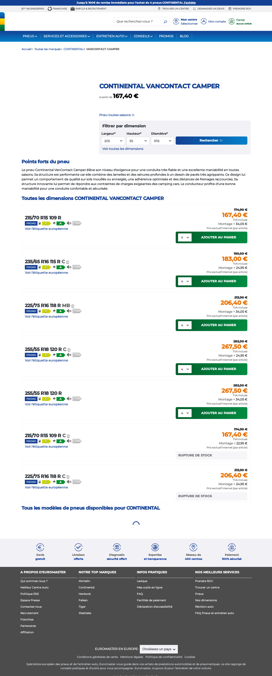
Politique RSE (29, 603)
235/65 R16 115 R (45, 271)
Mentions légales (131, 666)
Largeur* (108, 143)
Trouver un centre (173, 8)
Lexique (142, 590)
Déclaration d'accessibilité (154, 616)
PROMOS (166, 36)
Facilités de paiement (151, 610)
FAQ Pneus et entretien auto (214, 622)
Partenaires (28, 635)
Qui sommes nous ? (34, 590)
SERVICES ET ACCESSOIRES (65, 36)
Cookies (189, 666)
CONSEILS (141, 36)
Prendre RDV (239, 8)
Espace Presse (30, 610)
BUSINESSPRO (32, 8)
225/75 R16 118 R (48, 315)
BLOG (184, 36)
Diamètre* (159, 143)
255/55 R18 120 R (46, 359)
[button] (44, 232)
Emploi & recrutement (88, 8)
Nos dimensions (206, 610)
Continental (87, 597)
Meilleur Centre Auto (34, 597)
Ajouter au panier (218, 247)
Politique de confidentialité (163, 666)
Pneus (199, 603)
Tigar (82, 616)
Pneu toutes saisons (117, 124)
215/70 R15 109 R (43, 227)
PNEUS (28, 36)
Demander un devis (208, 8)
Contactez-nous (31, 616)
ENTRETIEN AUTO (110, 36)
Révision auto (204, 616)
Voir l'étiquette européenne (46, 238)
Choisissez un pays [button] (157, 658)
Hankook (85, 603)
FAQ (140, 603)
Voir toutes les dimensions (122, 158)
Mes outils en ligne (149, 597)
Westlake (85, 622)
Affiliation (27, 642)
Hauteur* (134, 143)
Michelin (84, 590)
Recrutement (29, 622)
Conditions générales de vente (97, 666)
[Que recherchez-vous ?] (137, 21)
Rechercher (209, 150)
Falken (83, 610)
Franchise (57, 8)
